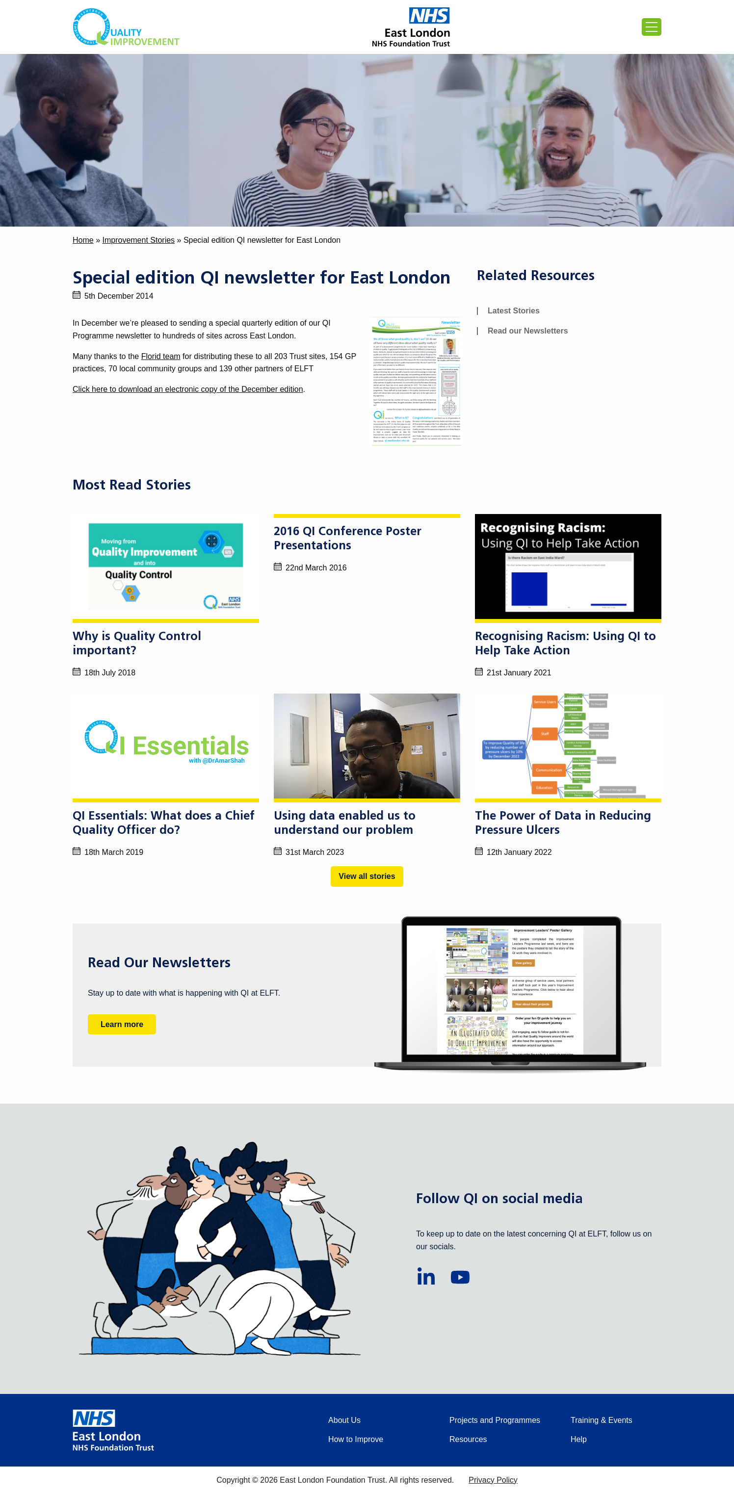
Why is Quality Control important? (137, 644)
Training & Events (601, 1420)
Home (83, 240)
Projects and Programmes (494, 1420)
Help (579, 1439)
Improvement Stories (138, 240)
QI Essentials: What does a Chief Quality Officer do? (164, 824)
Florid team (161, 356)
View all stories (367, 876)
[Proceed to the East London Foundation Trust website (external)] (411, 27)
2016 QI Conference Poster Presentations (347, 539)
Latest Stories (514, 311)
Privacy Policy (493, 1480)
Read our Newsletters (528, 331)
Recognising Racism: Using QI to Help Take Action (565, 644)
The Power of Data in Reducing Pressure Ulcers (563, 824)
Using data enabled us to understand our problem (345, 824)
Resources (468, 1439)
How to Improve (355, 1439)
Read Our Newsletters (159, 964)
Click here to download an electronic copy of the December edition (188, 389)
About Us (344, 1420)
